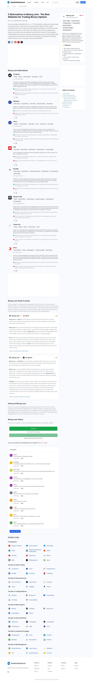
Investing (20, 76)
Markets (25, 227)
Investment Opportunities (35, 171)
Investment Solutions (41, 103)
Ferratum (49, 653)
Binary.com (30, 24)
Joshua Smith (16, 469)
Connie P (15, 477)
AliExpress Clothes (17, 545)
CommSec (32, 573)
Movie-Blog (50, 545)
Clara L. (15, 522)
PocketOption (50, 595)
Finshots (49, 639)
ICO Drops (14, 600)
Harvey (15, 484)
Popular (29, 2)
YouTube (14, 555)
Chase (13, 586)
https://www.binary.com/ (72, 17)
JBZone (49, 555)
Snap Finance (33, 582)
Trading (15, 76)
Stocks (41, 76)
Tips (49, 668)
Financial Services (31, 227)
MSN (13, 560)
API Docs (50, 671)
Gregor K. (11, 20)
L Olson (15, 499)
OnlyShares (15, 622)
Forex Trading (32, 103)
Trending (36, 2)
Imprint (63, 668)
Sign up (83, 2)
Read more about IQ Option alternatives (20, 397)
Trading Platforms (67, 23)
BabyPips (14, 639)
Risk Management (45, 171)
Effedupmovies (33, 560)
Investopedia (50, 622)
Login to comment (15, 531)
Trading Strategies (49, 149)
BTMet (48, 550)
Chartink (49, 635)
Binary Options (35, 76)
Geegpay (31, 586)
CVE (13, 653)
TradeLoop (50, 573)
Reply (22, 458)
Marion (15, 454)
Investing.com (15, 626)
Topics (42, 2)
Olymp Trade (17, 197)
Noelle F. (15, 492)
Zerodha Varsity (33, 653)
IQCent (31, 613)
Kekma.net (32, 555)
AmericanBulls (33, 600)
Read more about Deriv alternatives (18, 351)
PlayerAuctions (51, 569)
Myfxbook (49, 648)
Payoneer (49, 582)
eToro (15, 122)
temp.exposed (33, 545)
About (62, 665)
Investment (16, 124)
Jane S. (14, 514)
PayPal (48, 586)
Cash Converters (16, 582)
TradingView (32, 622)
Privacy (76, 665)
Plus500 (15, 169)
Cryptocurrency (43, 124)
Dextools (14, 595)
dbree (48, 560)
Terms (76, 668)
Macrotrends (32, 639)
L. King (14, 507)
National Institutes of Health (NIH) (35, 550)
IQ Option (16, 74)
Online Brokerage (30, 199)
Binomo (14, 608)
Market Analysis (17, 173)
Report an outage (42, 443)
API (48, 2)
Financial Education (41, 149)
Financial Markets (27, 76)
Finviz (30, 635)
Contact (50, 665)
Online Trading (22, 6)
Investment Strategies (39, 199)
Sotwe (13, 550)
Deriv (15, 248)
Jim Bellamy (16, 462)
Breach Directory (16, 648)
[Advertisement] (33, 56)
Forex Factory (33, 648)
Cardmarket (15, 569)
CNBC (30, 626)
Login (77, 2)
